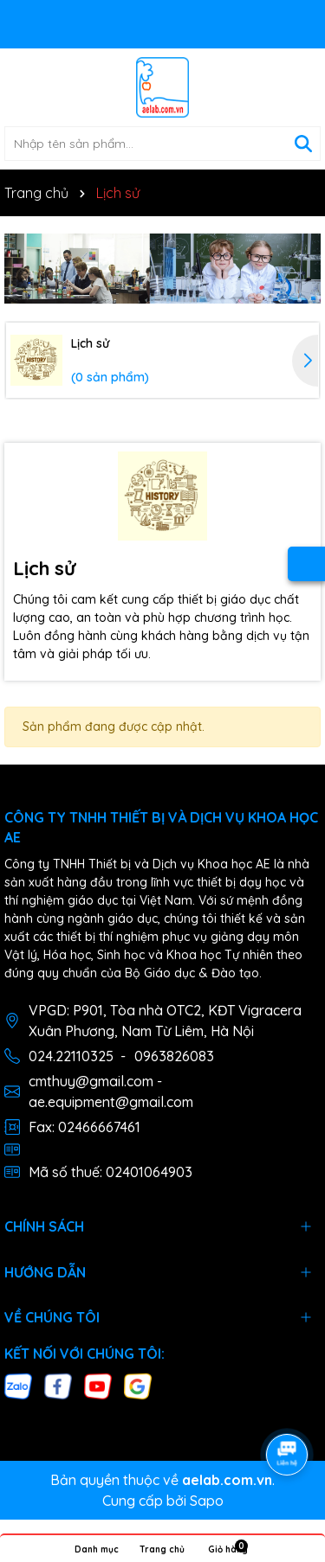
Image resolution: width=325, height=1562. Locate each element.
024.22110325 (71, 1056)
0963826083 (174, 1056)
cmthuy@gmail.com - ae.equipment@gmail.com (111, 1091)
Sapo (207, 1500)
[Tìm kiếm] (303, 144)
